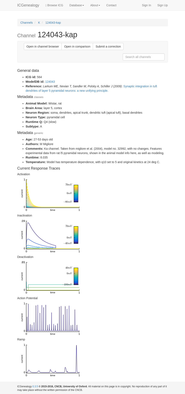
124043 (50, 81)
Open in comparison (77, 46)
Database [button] (76, 5)
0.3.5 (35, 386)
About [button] (95, 5)
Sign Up (162, 5)
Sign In (146, 5)
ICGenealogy (28, 5)
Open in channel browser (43, 46)
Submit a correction (108, 46)
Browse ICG (54, 5)
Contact (111, 5)
